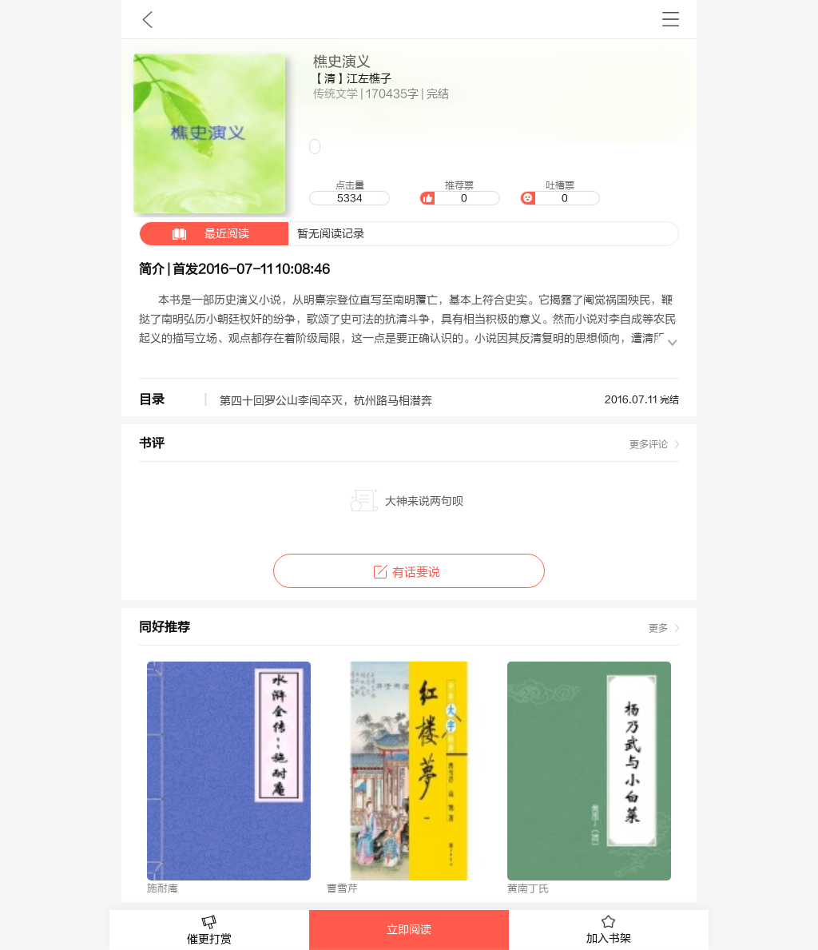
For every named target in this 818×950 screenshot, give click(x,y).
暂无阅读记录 (252, 233)
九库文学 (147, 19)
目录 (152, 399)
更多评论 (648, 444)
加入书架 (609, 930)
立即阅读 (409, 930)
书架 (670, 19)
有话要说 (408, 572)
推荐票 (459, 192)
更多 (658, 628)
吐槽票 (560, 192)
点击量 (349, 192)
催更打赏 (209, 930)
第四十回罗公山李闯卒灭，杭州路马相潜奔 (326, 401)
